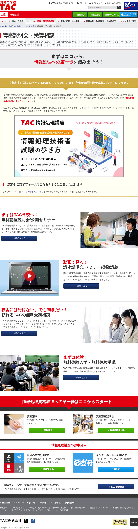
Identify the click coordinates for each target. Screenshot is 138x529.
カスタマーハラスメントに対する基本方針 (52, 510)
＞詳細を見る (19, 238)
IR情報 (43, 502)
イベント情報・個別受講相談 (42, 21)
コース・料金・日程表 (14, 21)
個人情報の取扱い (78, 508)
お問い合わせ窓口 (114, 3)
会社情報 (6, 502)
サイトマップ (96, 3)
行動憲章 (3, 508)
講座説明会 (96, 15)
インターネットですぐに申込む (130, 15)
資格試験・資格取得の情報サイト (13, 26)
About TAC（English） (25, 502)
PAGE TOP (134, 522)
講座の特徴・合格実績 (70, 21)
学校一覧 (82, 3)
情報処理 (14, 15)
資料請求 (81, 15)
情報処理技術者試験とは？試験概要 (101, 21)
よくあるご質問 (129, 21)
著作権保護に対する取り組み (124, 508)
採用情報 (56, 502)
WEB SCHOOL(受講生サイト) (62, 3)
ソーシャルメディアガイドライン (18, 510)
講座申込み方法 (112, 15)
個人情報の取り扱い (34, 192)
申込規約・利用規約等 (38, 508)
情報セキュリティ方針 (99, 508)
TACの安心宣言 (18, 508)
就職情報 (69, 502)
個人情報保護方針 (59, 508)
